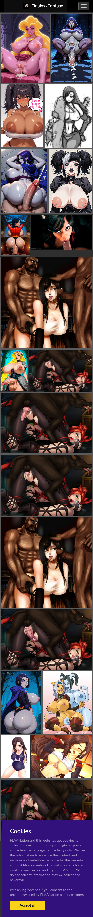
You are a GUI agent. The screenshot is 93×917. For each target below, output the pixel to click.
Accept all (28, 905)
